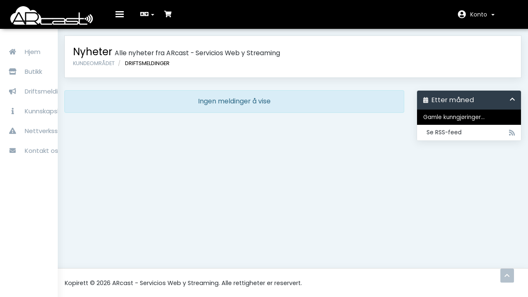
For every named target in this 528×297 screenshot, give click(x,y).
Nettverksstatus (40, 121)
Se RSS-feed (470, 139)
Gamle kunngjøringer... (462, 123)
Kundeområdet (145, 68)
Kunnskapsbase (39, 102)
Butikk (49, 62)
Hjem (23, 42)
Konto (482, 14)
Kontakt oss (33, 141)
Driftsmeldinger (38, 82)
